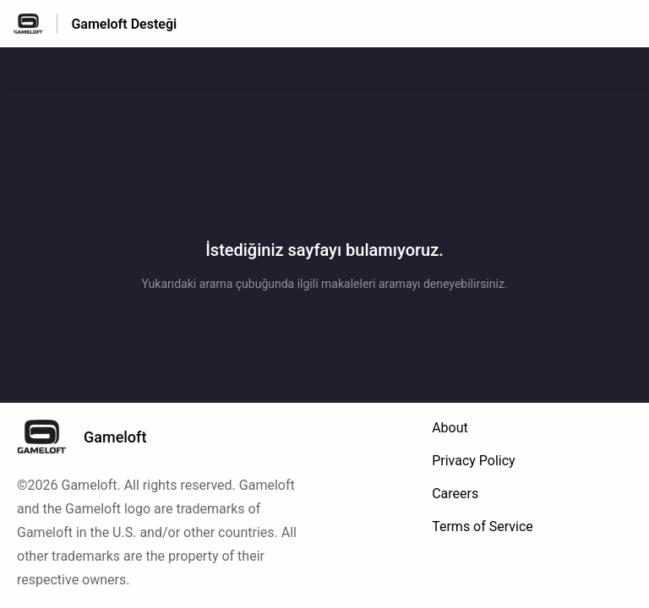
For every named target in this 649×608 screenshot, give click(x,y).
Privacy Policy (473, 461)
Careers (455, 494)
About (450, 428)
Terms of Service (482, 526)
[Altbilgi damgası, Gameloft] (90, 436)
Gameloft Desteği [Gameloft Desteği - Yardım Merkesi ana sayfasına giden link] (124, 24)
